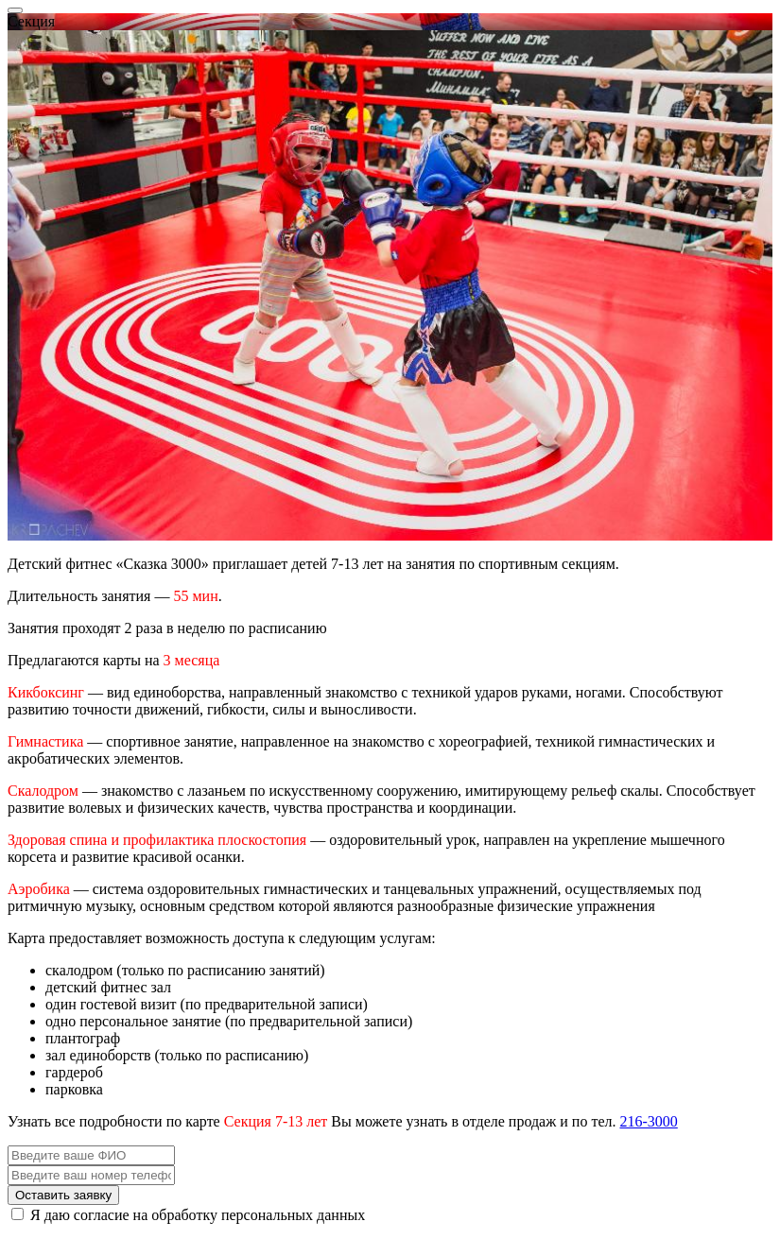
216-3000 (648, 1121)
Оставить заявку (63, 1195)
